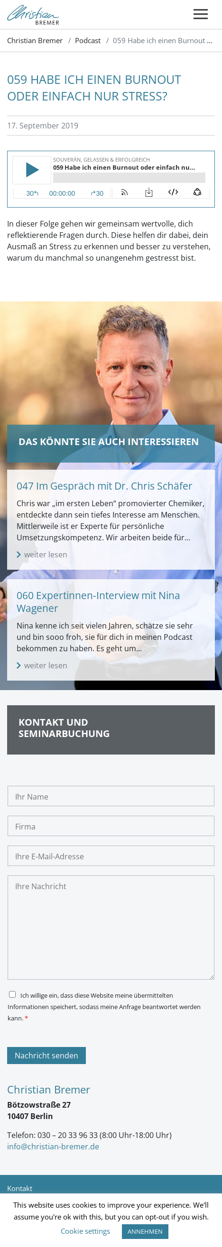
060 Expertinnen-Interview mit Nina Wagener (98, 602)
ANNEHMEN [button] (145, 1231)
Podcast (88, 40)
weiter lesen (45, 554)
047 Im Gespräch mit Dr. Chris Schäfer (105, 485)
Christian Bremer (35, 40)
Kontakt (19, 1188)
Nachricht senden (46, 1055)
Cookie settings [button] (85, 1231)
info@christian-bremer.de (53, 1146)
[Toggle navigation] (200, 14)
